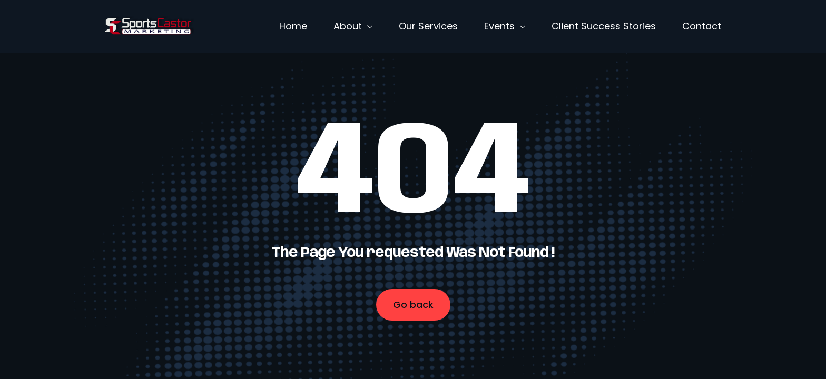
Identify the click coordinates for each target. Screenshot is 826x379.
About (352, 26)
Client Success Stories (604, 26)
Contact (701, 26)
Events (504, 26)
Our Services (428, 26)
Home (293, 26)
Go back (413, 304)
